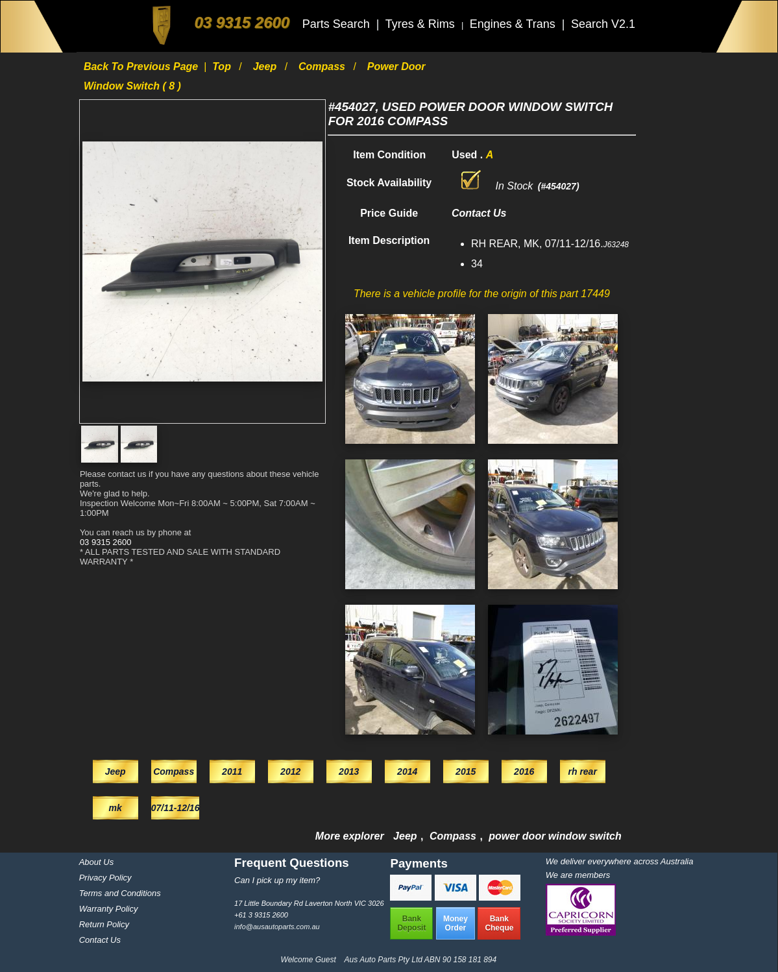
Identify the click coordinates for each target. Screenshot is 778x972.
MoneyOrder (455, 923)
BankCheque (499, 923)
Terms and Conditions (120, 893)
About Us (96, 862)
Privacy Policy (105, 877)
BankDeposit (411, 923)
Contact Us (100, 940)
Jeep (266, 66)
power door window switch (555, 836)
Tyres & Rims (421, 24)
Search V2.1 (603, 24)
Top (223, 66)
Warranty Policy (108, 909)
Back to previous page (142, 66)
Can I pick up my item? (277, 880)
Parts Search (337, 24)
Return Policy (104, 924)
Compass (323, 66)
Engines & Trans (514, 24)
